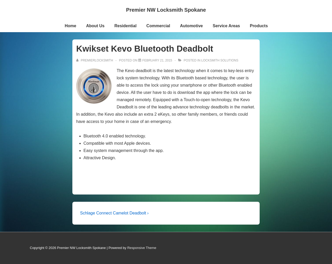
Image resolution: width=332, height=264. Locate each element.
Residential (125, 26)
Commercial (158, 26)
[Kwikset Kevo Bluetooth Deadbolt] (157, 60)
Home (70, 26)
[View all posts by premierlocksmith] (95, 60)
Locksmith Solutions (219, 60)
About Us (95, 26)
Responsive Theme (141, 248)
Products (259, 26)
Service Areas (226, 26)
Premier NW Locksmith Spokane (166, 10)
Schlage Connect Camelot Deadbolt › (114, 213)
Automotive (191, 26)
